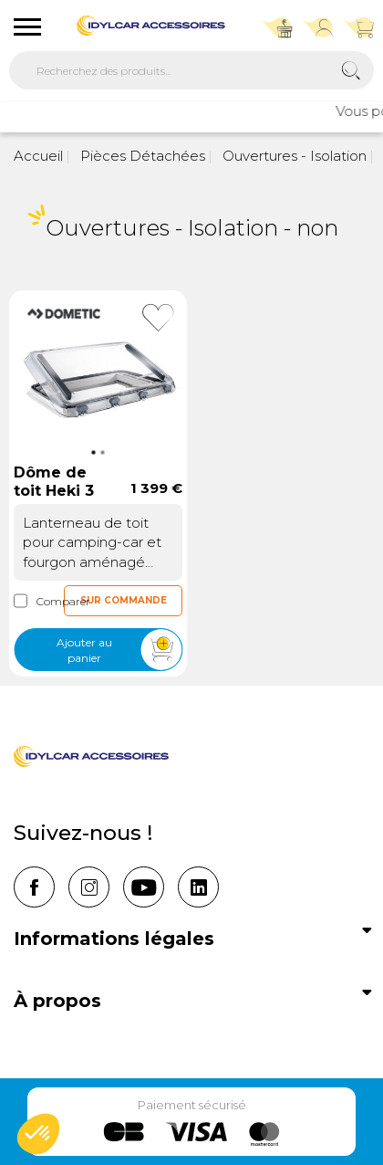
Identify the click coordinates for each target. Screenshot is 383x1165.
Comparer (39, 601)
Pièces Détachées (141, 155)
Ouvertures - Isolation (293, 155)
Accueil (38, 155)
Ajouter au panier (119, 650)
